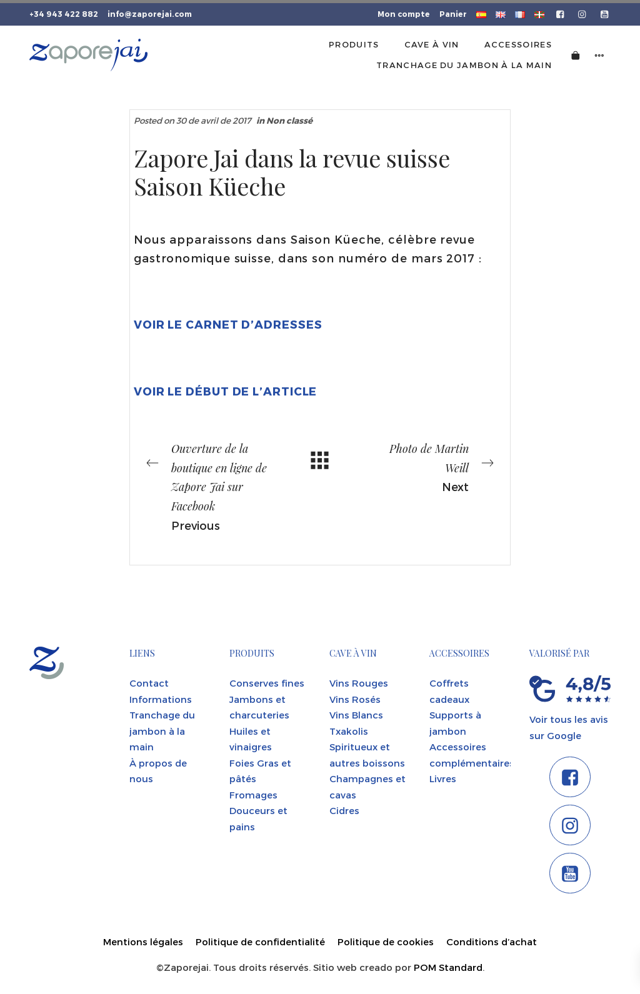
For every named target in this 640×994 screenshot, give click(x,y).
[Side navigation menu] (599, 54)
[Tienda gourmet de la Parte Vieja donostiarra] (88, 55)
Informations (160, 699)
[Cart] (575, 54)
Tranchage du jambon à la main (162, 730)
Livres (442, 778)
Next (432, 466)
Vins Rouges (358, 682)
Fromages (253, 794)
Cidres (344, 810)
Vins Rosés (355, 699)
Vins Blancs (356, 714)
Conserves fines (266, 682)
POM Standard (448, 967)
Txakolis (348, 731)
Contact (149, 682)
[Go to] (561, 13)
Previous (207, 485)
